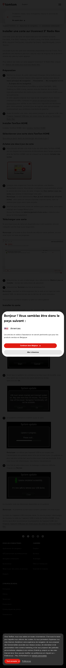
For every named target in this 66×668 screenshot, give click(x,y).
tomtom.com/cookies (39, 656)
